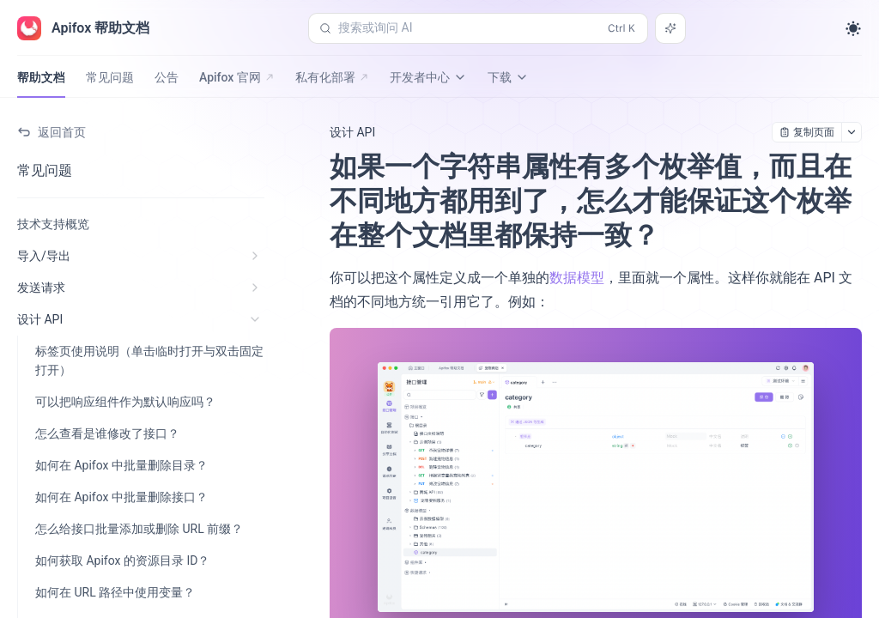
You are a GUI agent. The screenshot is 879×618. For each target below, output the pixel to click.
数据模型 (576, 278)
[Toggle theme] (853, 28)
